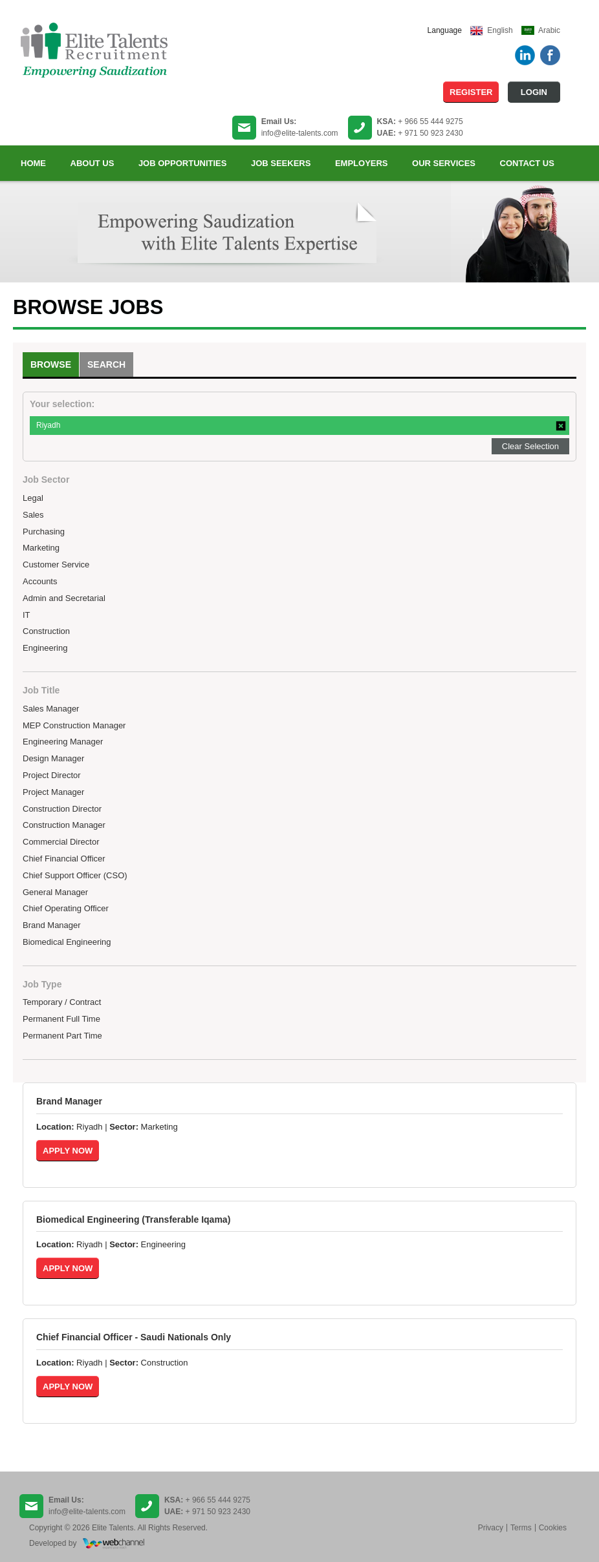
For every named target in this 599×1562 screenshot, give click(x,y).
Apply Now (68, 1151)
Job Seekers (280, 163)
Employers (361, 163)
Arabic (549, 30)
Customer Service (56, 564)
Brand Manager (52, 925)
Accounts (40, 581)
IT (26, 615)
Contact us (527, 163)
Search (106, 364)
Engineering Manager (63, 741)
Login (534, 92)
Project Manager (53, 792)
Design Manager (53, 758)
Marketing (41, 548)
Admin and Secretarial (64, 598)
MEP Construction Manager (74, 725)
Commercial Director (61, 842)
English (499, 30)
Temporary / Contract (62, 1002)
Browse (50, 364)
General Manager (55, 892)
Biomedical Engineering (67, 942)
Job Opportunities (182, 163)
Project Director (52, 775)
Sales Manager (51, 708)
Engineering (45, 648)
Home (33, 163)
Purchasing (44, 531)
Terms (521, 1528)
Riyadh (48, 425)
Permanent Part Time (62, 1035)
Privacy (490, 1528)
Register (471, 92)
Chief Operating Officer (66, 908)
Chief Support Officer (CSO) (75, 875)
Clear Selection (530, 446)
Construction (46, 631)
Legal (33, 498)
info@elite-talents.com (299, 133)
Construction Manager (64, 825)
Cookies (553, 1528)
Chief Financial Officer (64, 858)
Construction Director (62, 809)
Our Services (443, 163)
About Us (92, 163)
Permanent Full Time (61, 1019)
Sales (33, 515)
